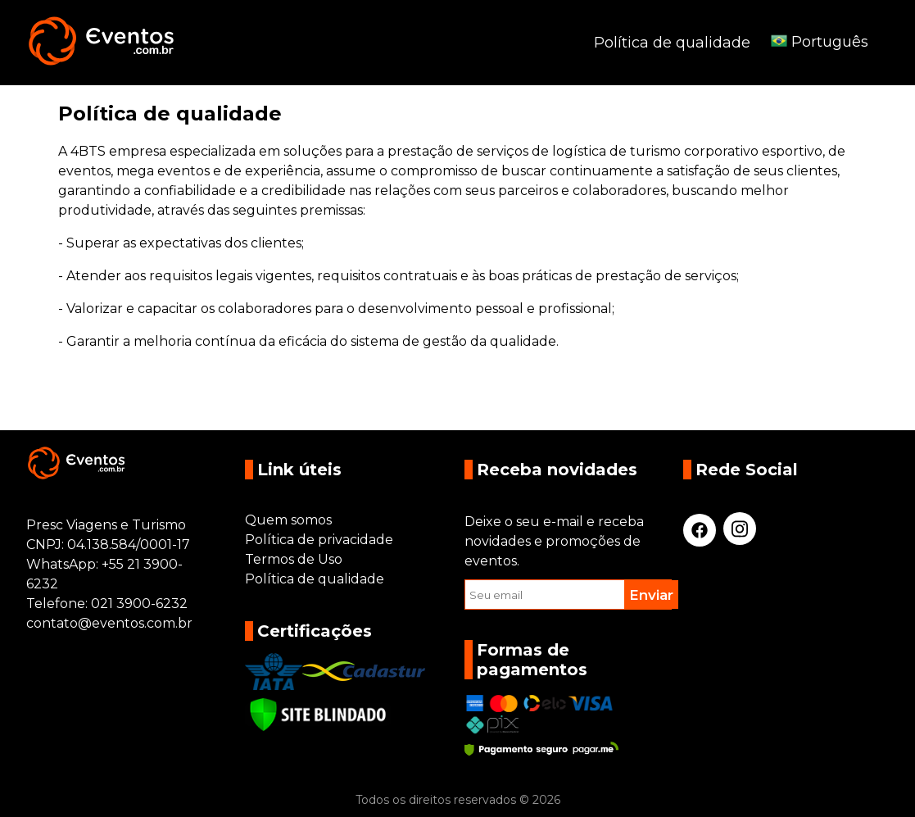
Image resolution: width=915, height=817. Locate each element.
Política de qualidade (672, 43)
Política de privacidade (319, 539)
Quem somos (288, 520)
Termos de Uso (293, 559)
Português (819, 42)
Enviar (651, 595)
